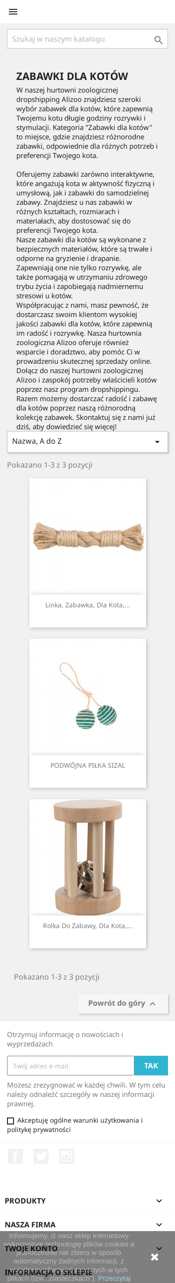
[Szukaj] (87, 39)
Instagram (66, 1156)
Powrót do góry (123, 1004)
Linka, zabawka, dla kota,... (87, 604)
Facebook (15, 1156)
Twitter (41, 1156)
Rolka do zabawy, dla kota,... (88, 925)
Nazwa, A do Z (87, 441)
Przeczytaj (114, 1278)
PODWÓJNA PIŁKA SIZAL (87, 765)
